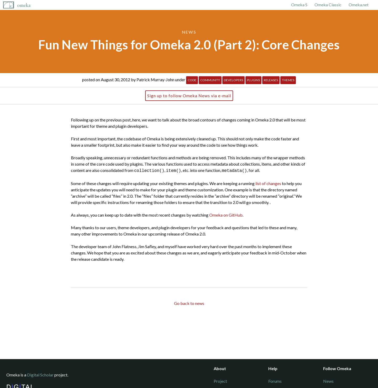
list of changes (268, 182)
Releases (271, 80)
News (189, 31)
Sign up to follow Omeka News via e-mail (189, 95)
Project (220, 381)
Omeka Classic (328, 4)
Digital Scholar (40, 374)
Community (210, 80)
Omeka (23, 5)
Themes (288, 80)
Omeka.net (359, 4)
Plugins (253, 80)
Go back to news (189, 302)
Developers (233, 80)
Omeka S (299, 4)
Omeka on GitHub (226, 214)
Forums (275, 381)
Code (192, 80)
